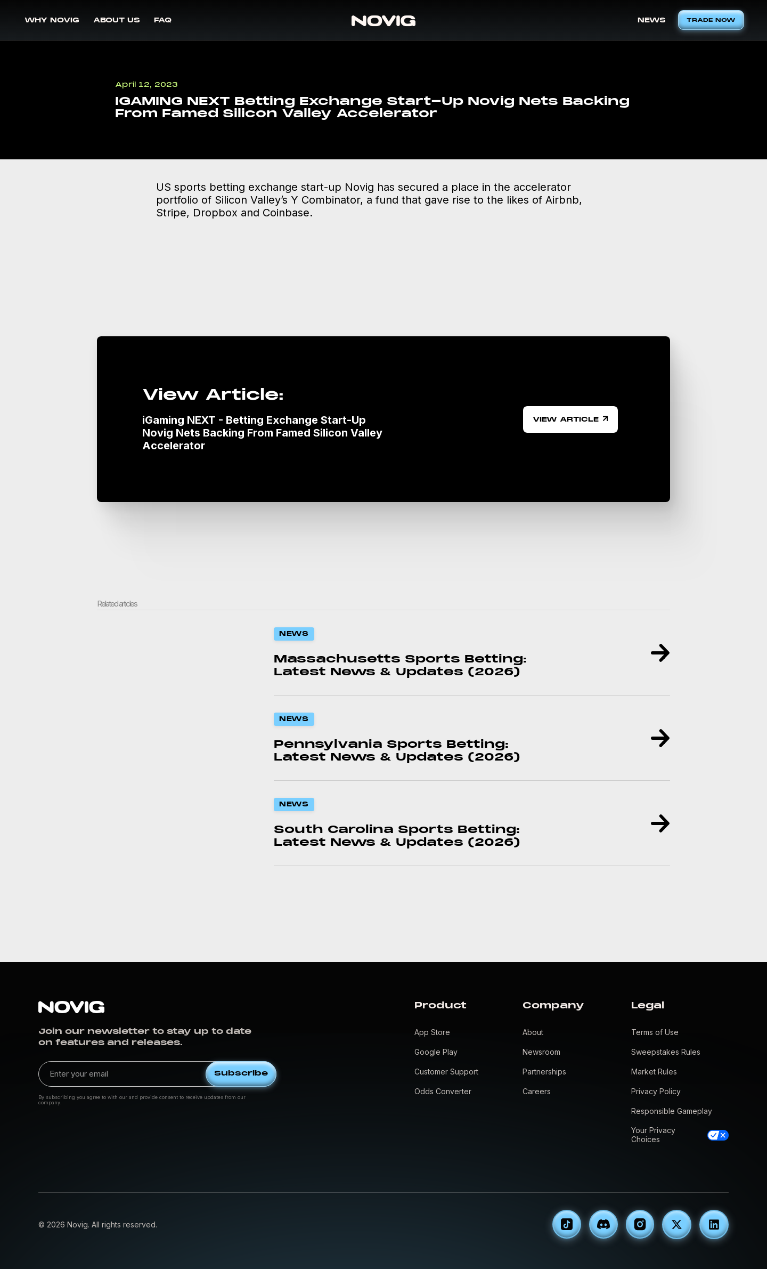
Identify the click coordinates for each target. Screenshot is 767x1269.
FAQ (163, 20)
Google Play (436, 1051)
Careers (537, 1091)
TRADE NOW (711, 20)
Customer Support (446, 1071)
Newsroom (541, 1051)
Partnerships (544, 1071)
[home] (383, 20)
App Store (432, 1032)
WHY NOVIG (52, 20)
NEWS (652, 20)
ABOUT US (116, 20)
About (533, 1032)
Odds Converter (442, 1091)
